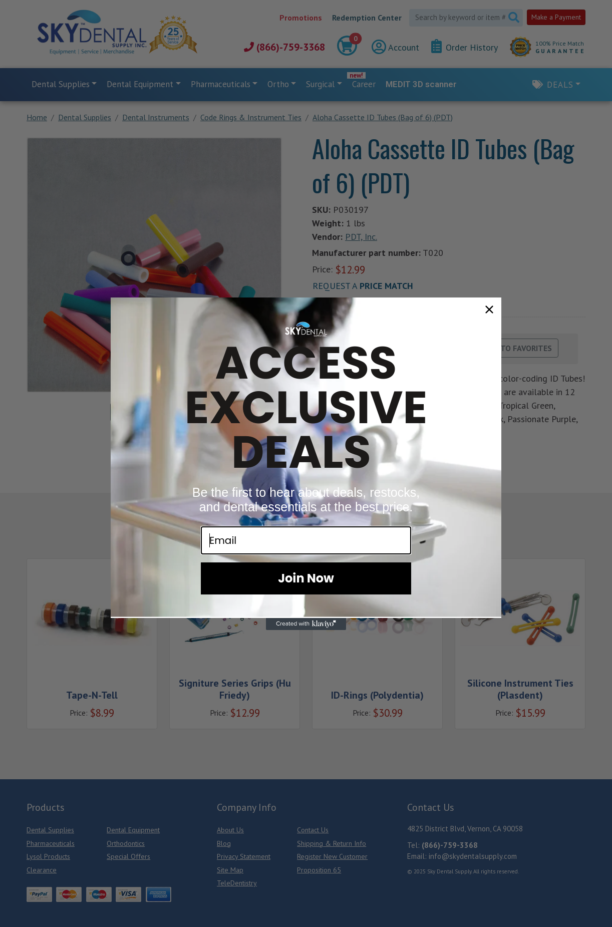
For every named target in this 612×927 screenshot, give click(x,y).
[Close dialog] (489, 309)
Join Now (306, 578)
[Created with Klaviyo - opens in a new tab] (306, 624)
